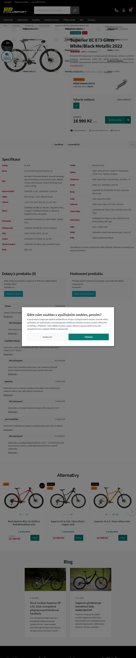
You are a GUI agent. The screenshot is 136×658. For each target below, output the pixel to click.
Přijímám (89, 337)
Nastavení (47, 337)
